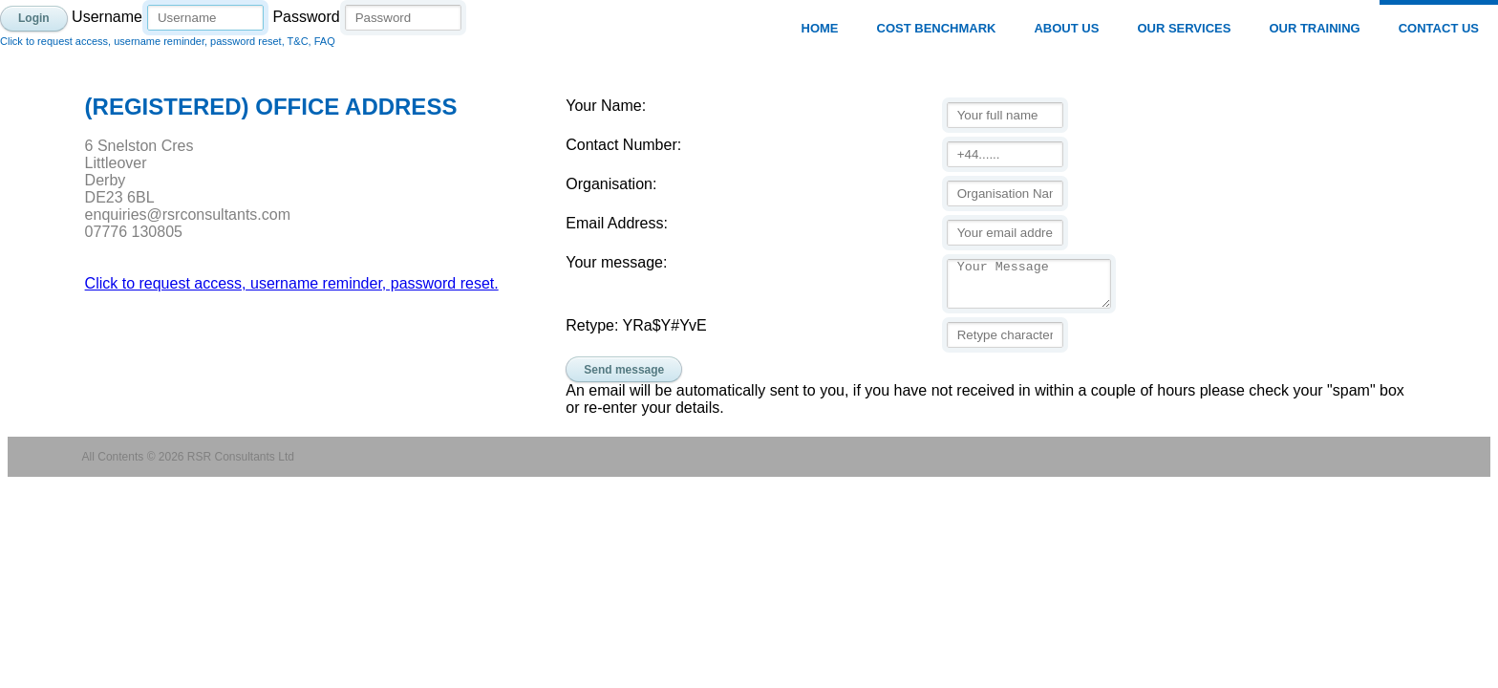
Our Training (1314, 28)
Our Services (1183, 28)
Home (820, 28)
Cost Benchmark (936, 28)
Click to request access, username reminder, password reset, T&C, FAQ (167, 41)
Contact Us (1439, 28)
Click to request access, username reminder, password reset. (292, 283)
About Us (1066, 28)
